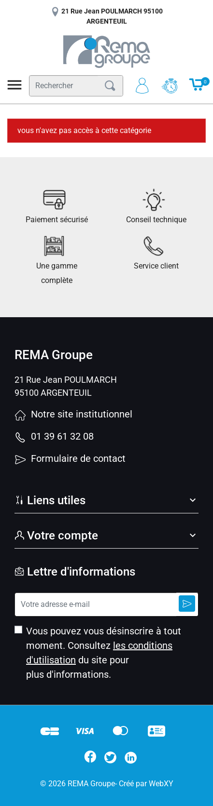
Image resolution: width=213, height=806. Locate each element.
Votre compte (56, 535)
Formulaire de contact (70, 458)
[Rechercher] (63, 86)
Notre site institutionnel (73, 414)
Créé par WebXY (146, 783)
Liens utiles (49, 500)
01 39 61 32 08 (54, 436)
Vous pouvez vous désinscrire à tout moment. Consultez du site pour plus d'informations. (103, 652)
